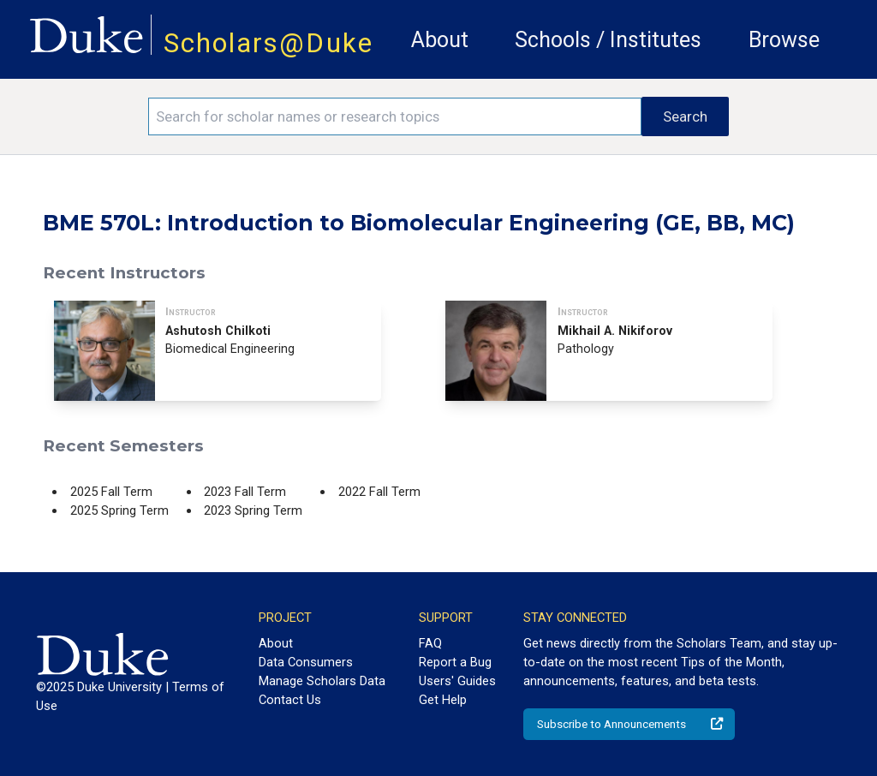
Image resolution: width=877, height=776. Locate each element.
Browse (784, 39)
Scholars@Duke (268, 43)
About (439, 39)
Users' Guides (457, 681)
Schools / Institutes (608, 39)
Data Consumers (306, 662)
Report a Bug (455, 662)
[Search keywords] (394, 116)
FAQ (430, 643)
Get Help (443, 699)
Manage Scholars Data (322, 681)
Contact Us (290, 699)
